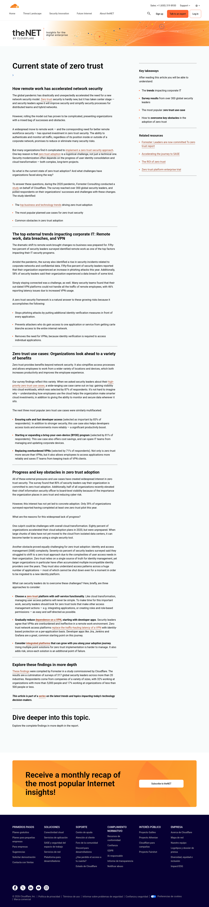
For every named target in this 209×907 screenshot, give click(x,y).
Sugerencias (18, 852)
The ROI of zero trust (154, 161)
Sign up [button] (159, 14)
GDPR (110, 850)
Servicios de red (52, 852)
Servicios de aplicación (56, 837)
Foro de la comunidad (87, 842)
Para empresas (20, 846)
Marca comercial (22, 899)
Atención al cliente (85, 837)
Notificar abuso (115, 866)
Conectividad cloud (54, 832)
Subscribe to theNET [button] (161, 783)
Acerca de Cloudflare (181, 832)
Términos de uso (71, 896)
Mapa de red (177, 837)
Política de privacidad (49, 896)
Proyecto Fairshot (148, 852)
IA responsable (115, 856)
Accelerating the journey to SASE (161, 153)
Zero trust (46, 99)
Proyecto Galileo (147, 832)
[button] (185, 6)
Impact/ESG (177, 866)
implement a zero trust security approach (89, 150)
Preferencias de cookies (166, 896)
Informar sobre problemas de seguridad (103, 896)
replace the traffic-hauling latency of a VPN (76, 627)
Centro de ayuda (84, 832)
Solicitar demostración (23, 857)
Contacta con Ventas (23, 862)
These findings (20, 671)
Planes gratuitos (20, 832)
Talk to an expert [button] (178, 14)
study (15, 188)
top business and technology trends (40, 204)
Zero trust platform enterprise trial (161, 169)
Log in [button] (195, 14)
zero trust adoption (50, 154)
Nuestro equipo (178, 842)
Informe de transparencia (120, 861)
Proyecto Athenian (148, 837)
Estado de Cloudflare (86, 866)
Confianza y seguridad (137, 896)
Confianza (112, 845)
